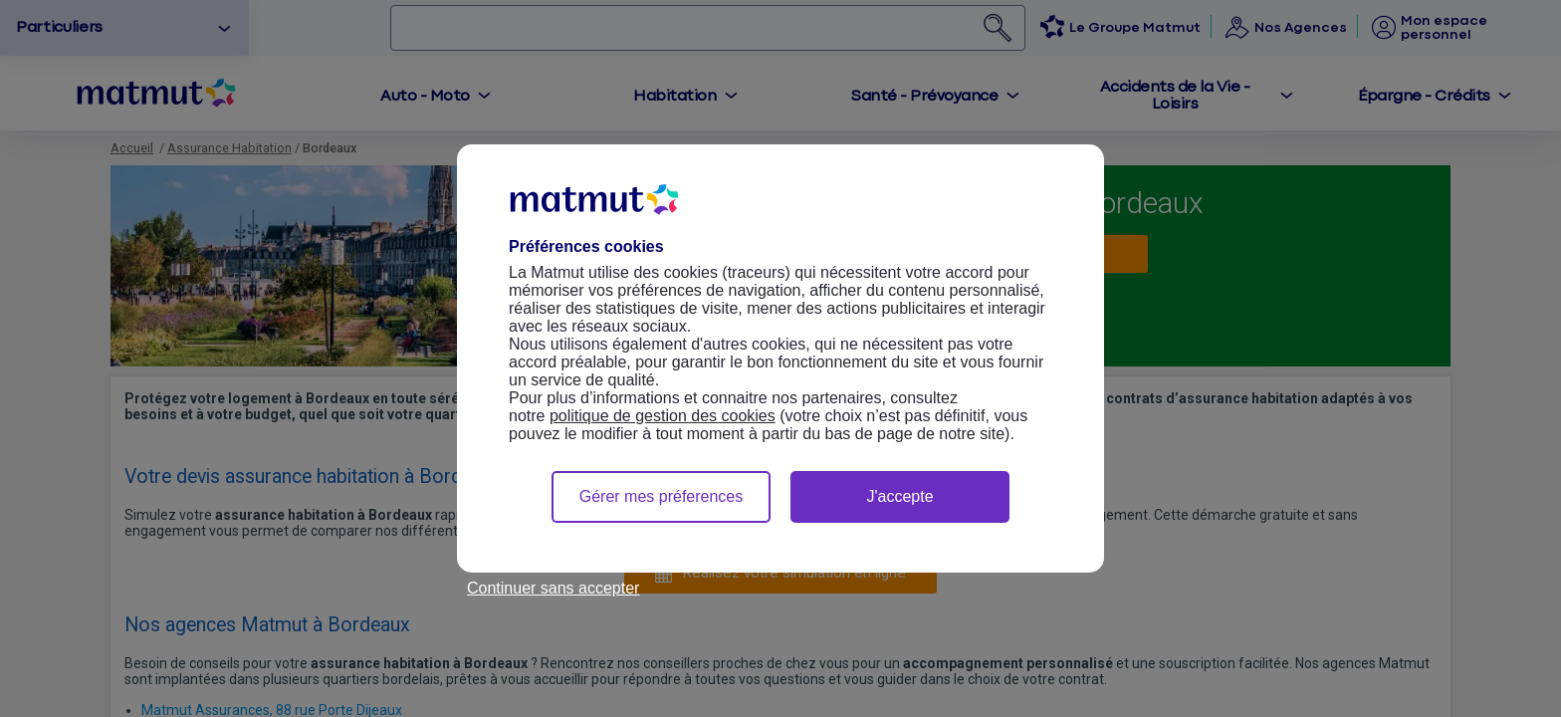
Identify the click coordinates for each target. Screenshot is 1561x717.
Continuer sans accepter (553, 588)
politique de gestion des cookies (663, 415)
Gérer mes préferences (661, 496)
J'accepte (899, 496)
